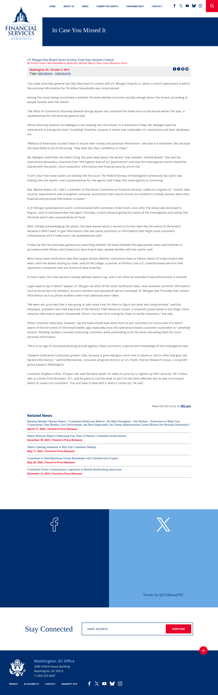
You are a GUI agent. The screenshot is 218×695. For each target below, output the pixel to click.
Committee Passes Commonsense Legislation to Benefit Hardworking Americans (74, 469)
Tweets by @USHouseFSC (163, 595)
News (85, 6)
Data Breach (45, 73)
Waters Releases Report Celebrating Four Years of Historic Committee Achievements (76, 435)
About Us (68, 6)
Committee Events (107, 6)
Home (52, 6)
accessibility (31, 683)
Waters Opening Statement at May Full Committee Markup (61, 447)
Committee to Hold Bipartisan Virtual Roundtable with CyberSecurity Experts (72, 458)
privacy (13, 683)
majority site (69, 683)
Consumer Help (135, 6)
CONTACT (157, 6)
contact (50, 683)
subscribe (178, 629)
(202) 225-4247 (46, 675)
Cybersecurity (63, 73)
